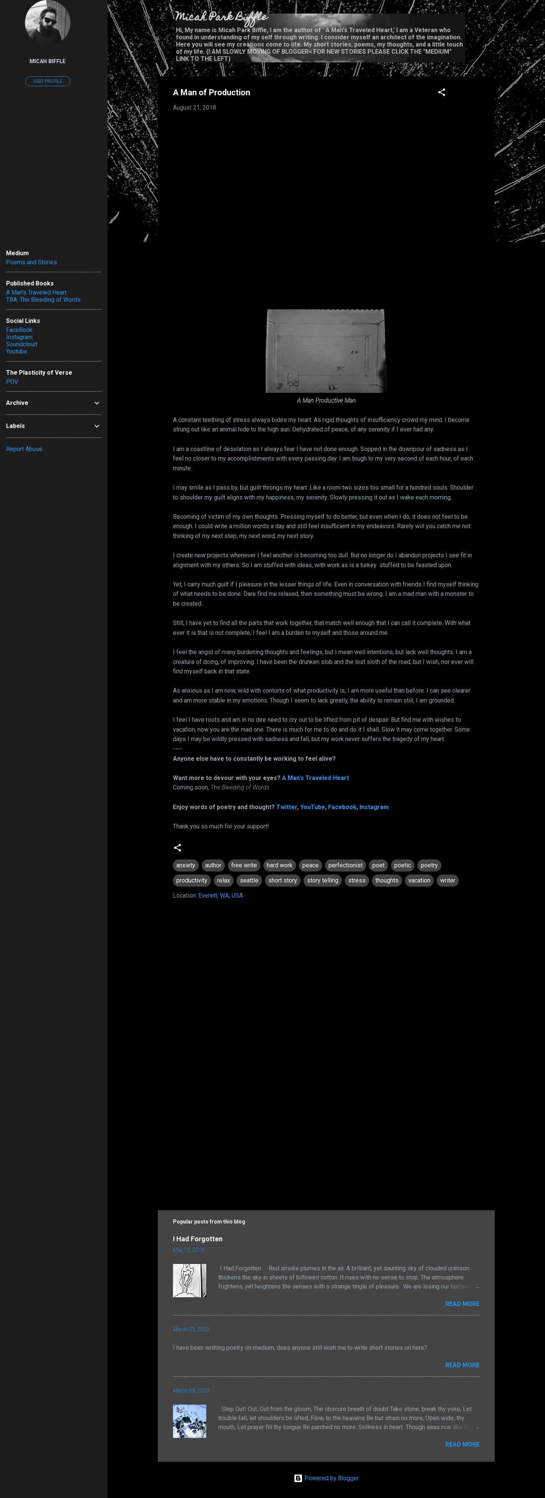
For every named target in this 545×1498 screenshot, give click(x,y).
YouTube (312, 807)
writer (447, 880)
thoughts (387, 880)
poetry (429, 865)
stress (357, 880)
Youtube (16, 351)
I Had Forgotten (198, 1239)
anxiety (185, 865)
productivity (191, 880)
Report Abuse (24, 449)
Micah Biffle (48, 61)
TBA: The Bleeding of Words (43, 299)
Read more (462, 1303)
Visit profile (47, 81)
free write (244, 865)
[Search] (490, 20)
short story (282, 880)
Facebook (342, 807)
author (213, 865)
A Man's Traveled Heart (315, 778)
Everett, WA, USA (220, 895)
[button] (441, 93)
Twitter (286, 807)
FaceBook (19, 329)
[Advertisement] (326, 1134)
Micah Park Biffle (221, 18)
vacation (419, 880)
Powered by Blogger (326, 1478)
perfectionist (346, 865)
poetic (402, 865)
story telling (322, 880)
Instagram (374, 807)
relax (223, 880)
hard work (280, 865)
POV (12, 381)
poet (378, 865)
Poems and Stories (31, 262)
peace (310, 865)
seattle (249, 880)
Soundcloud (21, 344)
